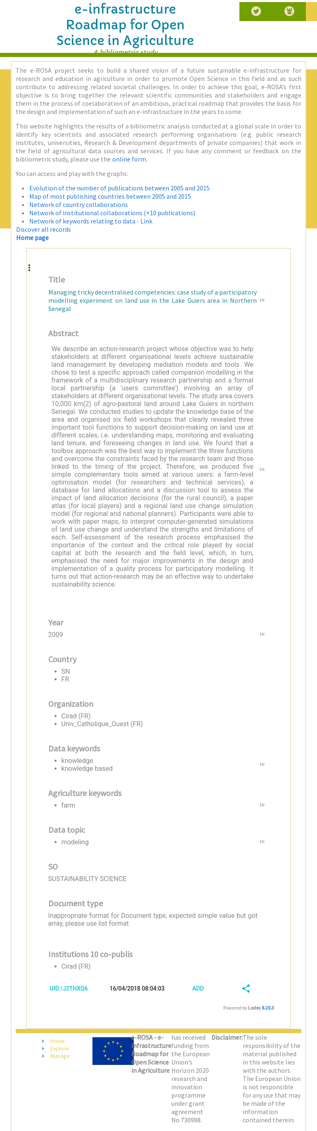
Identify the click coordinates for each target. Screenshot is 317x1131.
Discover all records (43, 229)
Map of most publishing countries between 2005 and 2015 (110, 196)
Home (57, 1041)
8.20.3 (268, 1008)
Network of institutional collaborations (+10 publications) (112, 213)
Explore (59, 1048)
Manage (60, 1056)
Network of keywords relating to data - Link (90, 221)
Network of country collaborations (78, 204)
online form (129, 159)
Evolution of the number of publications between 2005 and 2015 (119, 188)
